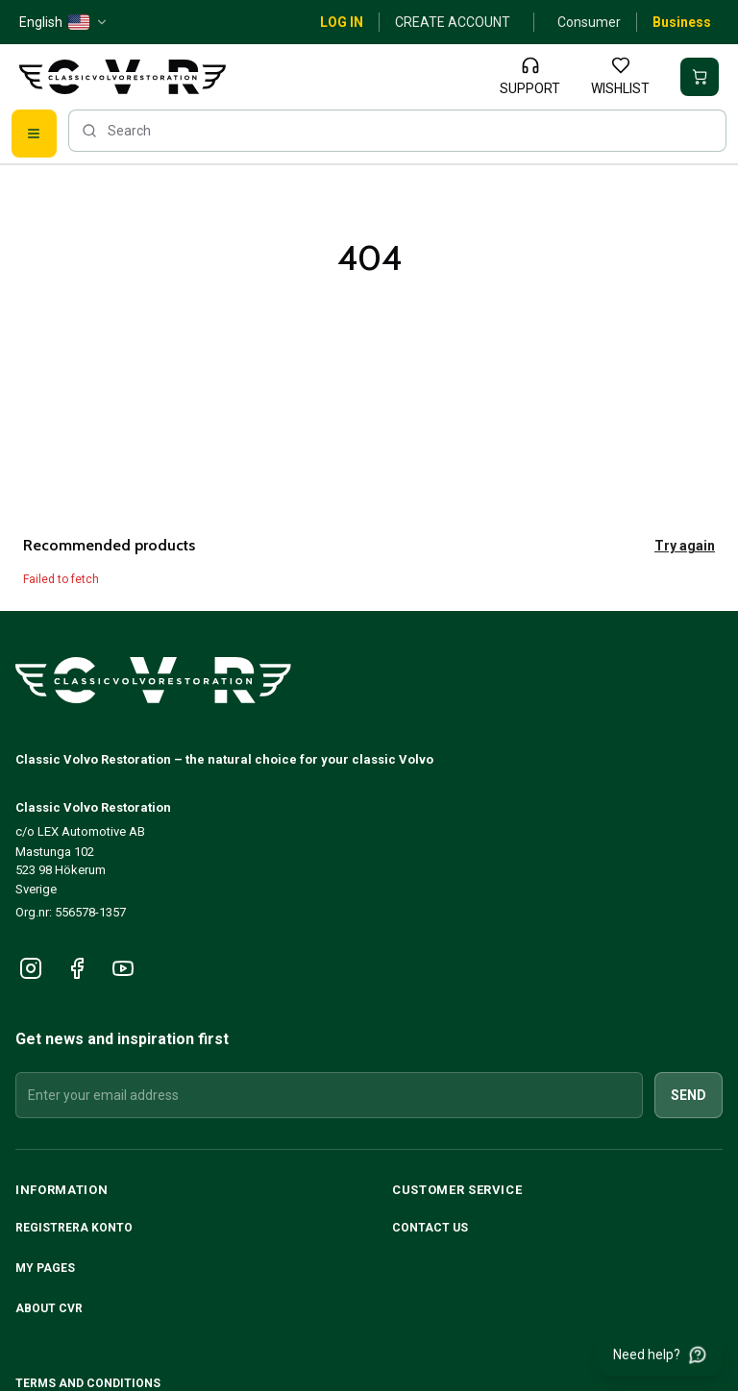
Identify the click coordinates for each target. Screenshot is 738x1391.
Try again (684, 545)
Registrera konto (74, 1227)
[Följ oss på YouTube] (123, 968)
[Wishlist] (620, 77)
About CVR (49, 1308)
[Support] (530, 77)
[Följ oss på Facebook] (77, 968)
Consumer (589, 22)
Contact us (430, 1227)
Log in (341, 22)
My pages (45, 1268)
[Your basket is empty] (699, 77)
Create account (452, 22)
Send (688, 1095)
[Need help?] (660, 1354)
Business (681, 22)
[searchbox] (397, 131)
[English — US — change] (64, 22)
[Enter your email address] (329, 1095)
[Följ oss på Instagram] (30, 968)
